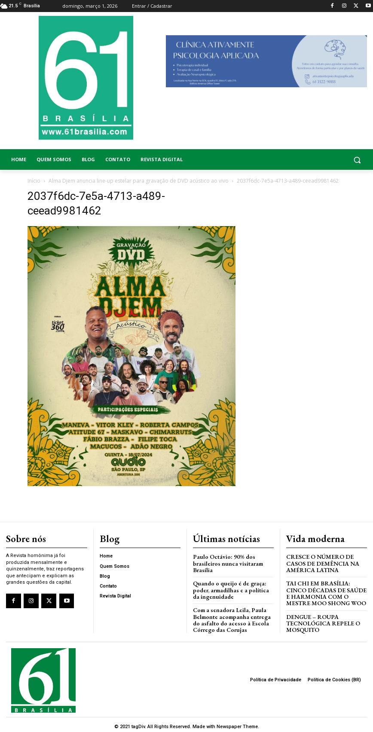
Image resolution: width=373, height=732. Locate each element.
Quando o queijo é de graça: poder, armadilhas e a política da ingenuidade (232, 588)
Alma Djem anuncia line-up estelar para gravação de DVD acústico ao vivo (139, 180)
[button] (326, 160)
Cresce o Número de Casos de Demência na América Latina (321, 562)
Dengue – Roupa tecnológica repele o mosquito (321, 620)
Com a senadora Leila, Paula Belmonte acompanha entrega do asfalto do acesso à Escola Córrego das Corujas (232, 616)
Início (34, 180)
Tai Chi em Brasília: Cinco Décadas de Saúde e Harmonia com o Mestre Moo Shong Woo (325, 591)
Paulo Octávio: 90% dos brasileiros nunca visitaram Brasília (225, 562)
